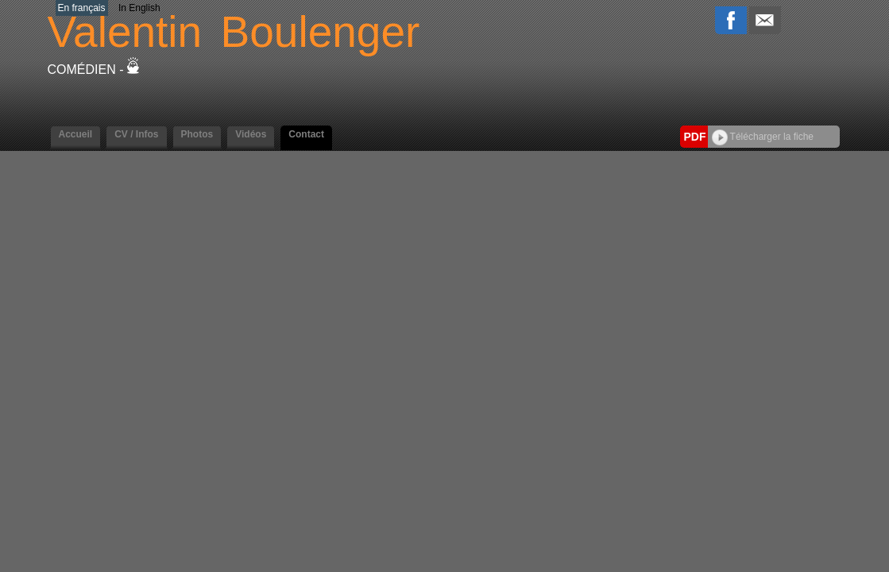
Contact (306, 134)
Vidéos (250, 134)
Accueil (76, 134)
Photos (197, 134)
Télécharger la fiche (763, 136)
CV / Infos (136, 134)
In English (139, 8)
